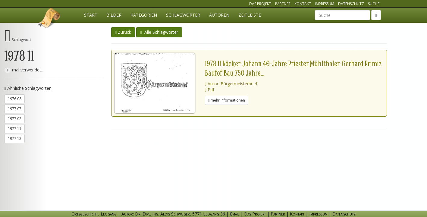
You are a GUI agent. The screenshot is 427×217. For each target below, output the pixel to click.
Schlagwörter (183, 15)
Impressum (324, 3)
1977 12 (14, 138)
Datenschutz (351, 3)
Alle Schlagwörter (159, 32)
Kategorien (143, 15)
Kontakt (302, 3)
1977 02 (14, 118)
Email (234, 214)
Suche (373, 3)
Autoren (219, 15)
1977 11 (14, 128)
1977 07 (14, 108)
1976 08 (14, 98)
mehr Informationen (226, 100)
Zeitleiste (249, 15)
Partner (282, 3)
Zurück (123, 32)
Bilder (113, 15)
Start (90, 15)
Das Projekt (260, 3)
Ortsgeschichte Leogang (49, 19)
